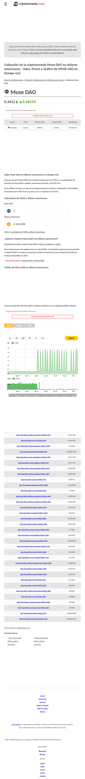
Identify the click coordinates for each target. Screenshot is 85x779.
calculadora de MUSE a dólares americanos (28, 232)
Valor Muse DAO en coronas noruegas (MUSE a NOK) (33, 602)
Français (42, 769)
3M (30, 338)
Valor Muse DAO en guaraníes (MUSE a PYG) (33, 541)
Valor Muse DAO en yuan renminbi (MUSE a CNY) (33, 558)
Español (42, 763)
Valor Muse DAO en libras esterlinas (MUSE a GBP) (33, 474)
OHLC (29, 325)
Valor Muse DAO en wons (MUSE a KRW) (33, 519)
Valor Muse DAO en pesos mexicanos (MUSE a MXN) (33, 446)
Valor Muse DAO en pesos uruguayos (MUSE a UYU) (33, 546)
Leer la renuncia (16, 724)
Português (42, 776)
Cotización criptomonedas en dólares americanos (44, 80)
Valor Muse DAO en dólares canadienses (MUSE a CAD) (33, 502)
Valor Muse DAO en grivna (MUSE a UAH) (33, 569)
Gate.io (42, 244)
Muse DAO (8, 203)
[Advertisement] (42, 26)
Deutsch (42, 773)
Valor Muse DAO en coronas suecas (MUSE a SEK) (33, 608)
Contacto (42, 696)
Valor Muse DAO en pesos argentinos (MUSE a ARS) (33, 468)
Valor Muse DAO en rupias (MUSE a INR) (33, 585)
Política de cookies (42, 708)
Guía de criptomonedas (13, 80)
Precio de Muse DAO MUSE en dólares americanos (14, 641)
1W (16, 338)
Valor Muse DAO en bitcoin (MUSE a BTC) (33, 613)
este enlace (34, 53)
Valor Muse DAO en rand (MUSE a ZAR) (33, 597)
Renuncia (42, 711)
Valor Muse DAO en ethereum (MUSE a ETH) (33, 619)
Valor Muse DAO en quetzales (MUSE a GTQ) (33, 513)
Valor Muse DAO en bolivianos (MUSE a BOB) (33, 485)
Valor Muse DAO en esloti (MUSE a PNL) (33, 580)
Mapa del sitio (42, 699)
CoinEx (58, 244)
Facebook (43, 751)
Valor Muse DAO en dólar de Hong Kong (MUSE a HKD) (33, 591)
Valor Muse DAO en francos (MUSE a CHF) (33, 574)
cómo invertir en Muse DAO (33, 260)
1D (10, 338)
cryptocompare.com (23, 628)
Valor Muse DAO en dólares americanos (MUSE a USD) (33, 435)
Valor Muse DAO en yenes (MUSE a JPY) (33, 480)
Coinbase (50, 244)
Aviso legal (42, 702)
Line (8, 325)
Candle (19, 325)
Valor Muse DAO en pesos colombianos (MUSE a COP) (33, 457)
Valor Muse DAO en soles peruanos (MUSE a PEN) (33, 530)
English (42, 766)
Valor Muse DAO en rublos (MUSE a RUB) (33, 552)
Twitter (43, 754)
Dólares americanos (12, 217)
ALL (43, 338)
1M (23, 338)
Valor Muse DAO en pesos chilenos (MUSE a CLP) (33, 463)
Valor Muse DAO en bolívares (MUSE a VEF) (33, 452)
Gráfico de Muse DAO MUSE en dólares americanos (41, 641)
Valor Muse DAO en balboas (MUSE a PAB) (33, 524)
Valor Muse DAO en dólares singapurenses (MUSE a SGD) (33, 563)
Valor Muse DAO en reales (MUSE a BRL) (33, 491)
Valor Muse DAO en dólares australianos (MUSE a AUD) (33, 496)
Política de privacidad (42, 705)
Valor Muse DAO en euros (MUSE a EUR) (33, 441)
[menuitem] (42, 395)
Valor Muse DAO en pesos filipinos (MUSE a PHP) (33, 535)
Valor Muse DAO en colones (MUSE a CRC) (33, 507)
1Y (36, 338)
